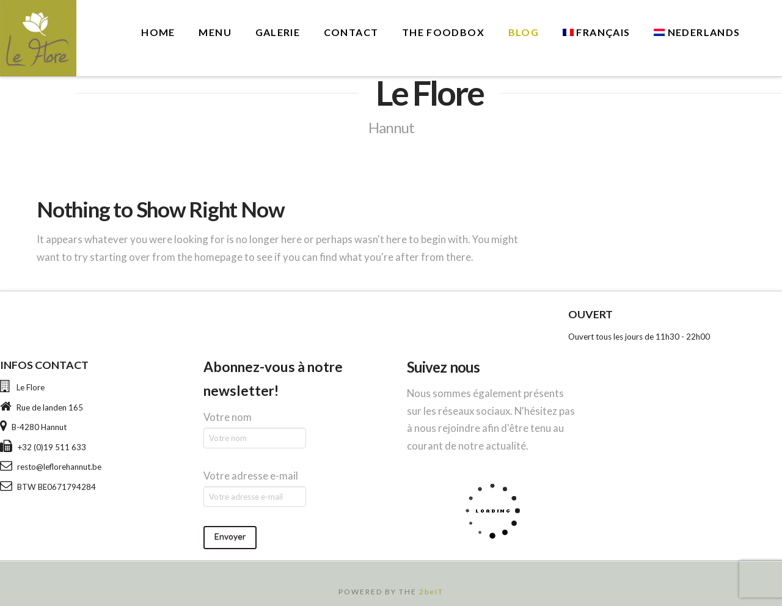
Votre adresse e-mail (250, 475)
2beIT (431, 591)
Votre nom (227, 417)
